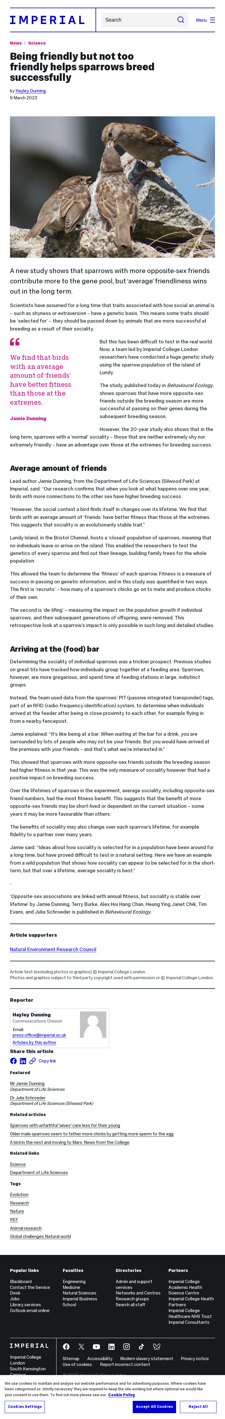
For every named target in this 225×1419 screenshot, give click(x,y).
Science (18, 1164)
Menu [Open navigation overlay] (205, 20)
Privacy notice (195, 1358)
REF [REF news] (14, 1219)
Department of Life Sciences (39, 1172)
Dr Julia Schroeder (28, 1098)
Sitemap (71, 1358)
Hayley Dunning (31, 90)
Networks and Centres (138, 1293)
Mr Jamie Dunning (27, 1083)
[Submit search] (180, 20)
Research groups (132, 1299)
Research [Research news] (19, 1203)
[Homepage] (53, 20)
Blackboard (21, 1281)
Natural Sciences (79, 1293)
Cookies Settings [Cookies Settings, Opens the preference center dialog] (25, 1406)
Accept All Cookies (154, 1406)
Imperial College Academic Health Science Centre (185, 1287)
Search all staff (130, 1304)
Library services (25, 1304)
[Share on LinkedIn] (22, 1060)
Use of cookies (77, 1364)
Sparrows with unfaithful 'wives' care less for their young (65, 1125)
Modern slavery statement (146, 1358)
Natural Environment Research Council (53, 949)
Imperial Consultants (188, 1322)
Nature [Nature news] (17, 1211)
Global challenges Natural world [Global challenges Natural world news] (40, 1236)
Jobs (15, 1299)
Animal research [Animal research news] (26, 1228)
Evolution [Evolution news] (19, 1194)
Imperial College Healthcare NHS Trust (190, 1313)
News (16, 43)
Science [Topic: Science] (37, 43)
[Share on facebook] (13, 1060)
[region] (112, 1397)
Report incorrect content (125, 1364)
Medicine (71, 1287)
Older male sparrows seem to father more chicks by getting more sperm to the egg (91, 1134)
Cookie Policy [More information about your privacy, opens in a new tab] (121, 1395)
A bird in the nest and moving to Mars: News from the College (69, 1142)
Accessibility (99, 1358)
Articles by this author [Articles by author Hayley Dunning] (34, 1042)
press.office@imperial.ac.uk (39, 1035)
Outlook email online (30, 1310)
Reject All (198, 1406)
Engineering (74, 1281)
